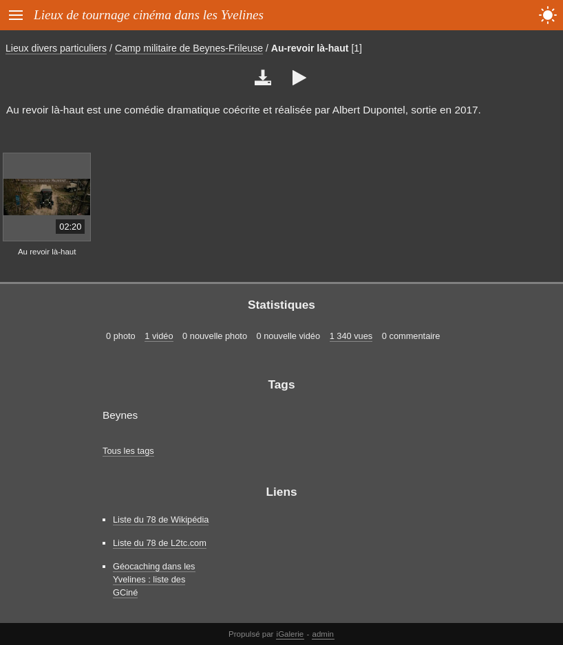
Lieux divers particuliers (56, 48)
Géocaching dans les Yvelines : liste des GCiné (154, 579)
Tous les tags (128, 451)
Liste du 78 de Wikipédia (161, 519)
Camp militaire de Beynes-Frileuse (189, 48)
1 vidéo (159, 336)
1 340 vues (351, 336)
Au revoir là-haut (47, 252)
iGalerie (290, 634)
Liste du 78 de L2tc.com (159, 543)
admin (323, 634)
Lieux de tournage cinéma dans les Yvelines (149, 15)
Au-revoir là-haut (310, 48)
